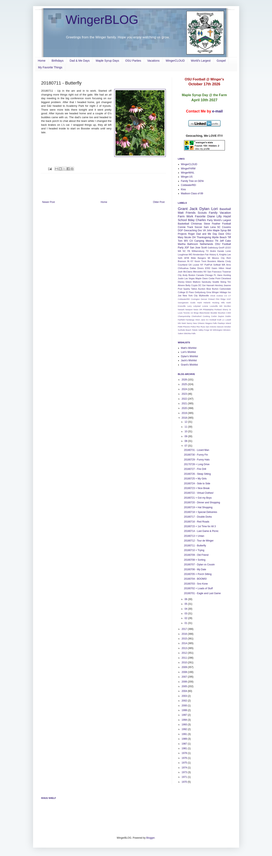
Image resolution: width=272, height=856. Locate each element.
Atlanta (220, 261)
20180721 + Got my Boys (198, 497)
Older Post (159, 202)
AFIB (186, 258)
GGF (229, 299)
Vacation (225, 212)
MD (220, 306)
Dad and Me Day (206, 233)
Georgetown (183, 302)
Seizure (220, 327)
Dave (221, 233)
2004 (185, 691)
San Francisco (214, 271)
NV (204, 271)
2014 (185, 643)
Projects (182, 233)
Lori (214, 209)
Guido (192, 302)
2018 (185, 417)
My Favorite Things (50, 67)
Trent (203, 261)
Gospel (221, 60)
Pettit (180, 327)
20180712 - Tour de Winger (198, 540)
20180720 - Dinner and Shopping (202, 502)
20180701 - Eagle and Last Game (202, 593)
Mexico (209, 240)
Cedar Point (214, 278)
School (182, 220)
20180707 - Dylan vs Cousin (199, 564)
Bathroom (192, 244)
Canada (200, 275)
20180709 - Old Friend (196, 555)
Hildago (223, 292)
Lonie (228, 251)
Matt (181, 212)
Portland (218, 309)
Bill (229, 230)
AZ (192, 313)
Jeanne (227, 285)
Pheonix (186, 327)
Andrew (219, 296)
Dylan (204, 209)
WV (186, 240)
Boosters (212, 261)
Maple (198, 278)
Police (193, 327)
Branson (182, 261)
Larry (189, 306)
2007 (185, 676)
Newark (181, 309)
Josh (180, 271)
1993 (185, 724)
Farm (181, 216)
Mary (180, 237)
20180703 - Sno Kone (196, 583)
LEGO (228, 247)
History (212, 254)
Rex (198, 327)
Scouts (202, 212)
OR (200, 309)
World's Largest (201, 60)
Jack (194, 209)
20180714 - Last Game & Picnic (201, 531)
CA (191, 240)
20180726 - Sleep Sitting (197, 473)
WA (223, 264)
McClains (187, 271)
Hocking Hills (218, 302)
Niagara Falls (211, 323)
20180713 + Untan (194, 536)
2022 (185, 398)
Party (210, 220)
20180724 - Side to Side (197, 483)
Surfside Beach (184, 330)
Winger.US (187, 176)
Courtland (183, 264)
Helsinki (207, 302)
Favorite (200, 216)
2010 (185, 662)
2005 (185, 686)
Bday (191, 220)
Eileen (189, 282)
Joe (179, 295)
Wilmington (217, 330)
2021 (185, 403)
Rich (228, 258)
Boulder (214, 313)
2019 (185, 413)
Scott (204, 247)
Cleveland (226, 278)
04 (186, 608)
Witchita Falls (189, 333)
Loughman (183, 254)
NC (184, 251)
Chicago (209, 275)
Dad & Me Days (80, 60)
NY (201, 264)
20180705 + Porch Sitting (197, 574)
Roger (191, 233)
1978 (185, 753)
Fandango (190, 320)
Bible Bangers (198, 258)
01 (186, 623)
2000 (185, 705)
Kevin (197, 261)
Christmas (196, 223)
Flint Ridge (220, 299)
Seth (180, 258)
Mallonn (197, 282)
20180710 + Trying (194, 550)
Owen (205, 278)
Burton (215, 289)
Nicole (187, 237)
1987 (185, 743)
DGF (180, 230)
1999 (185, 710)
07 (186, 445)
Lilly (219, 216)
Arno (228, 264)
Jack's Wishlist (189, 360)
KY (192, 261)
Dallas (193, 268)
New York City (190, 295)
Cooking (206, 316)
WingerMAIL (187, 172)
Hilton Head (225, 268)
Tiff (229, 237)
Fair (207, 254)
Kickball (213, 320)
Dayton (221, 316)
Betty (188, 285)
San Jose (195, 247)
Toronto (186, 313)
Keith (228, 302)
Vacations (153, 60)
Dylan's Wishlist (189, 356)
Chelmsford (197, 316)
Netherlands (206, 244)
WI (211, 330)
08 (186, 441)
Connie (182, 227)
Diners (200, 268)
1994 (185, 719)
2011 (185, 657)
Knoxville (182, 306)
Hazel (227, 216)
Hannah (210, 285)
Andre (213, 251)
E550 (207, 268)
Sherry (225, 309)
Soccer (198, 227)
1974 (185, 767)
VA (204, 230)
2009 (185, 667)
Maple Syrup (220, 230)
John (209, 230)
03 (186, 613)
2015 (185, 638)
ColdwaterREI (188, 185)
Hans (219, 275)
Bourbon (221, 313)
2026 (185, 379)
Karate (221, 251)
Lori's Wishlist (188, 352)
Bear (208, 289)
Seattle (215, 282)
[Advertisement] (103, 189)
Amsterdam (198, 254)
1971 (185, 777)
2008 (185, 672)
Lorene (205, 306)
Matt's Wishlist (189, 348)
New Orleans (198, 323)
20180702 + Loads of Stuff (198, 588)
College (181, 292)
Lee (229, 254)
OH (194, 237)
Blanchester (205, 313)
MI (209, 258)
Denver (204, 299)
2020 (185, 408)
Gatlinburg (213, 247)
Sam (206, 227)
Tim (229, 282)
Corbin (214, 316)
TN (216, 240)
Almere (181, 285)
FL (215, 275)
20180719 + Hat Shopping (198, 507)
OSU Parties (133, 60)
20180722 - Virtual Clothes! (198, 492)
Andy (185, 275)
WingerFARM (188, 168)
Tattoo (194, 289)
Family (213, 212)
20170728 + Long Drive (196, 464)
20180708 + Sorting (194, 559)
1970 (185, 781)
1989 (185, 738)
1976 (185, 758)
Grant (183, 209)
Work (189, 216)
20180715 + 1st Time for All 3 (200, 526)
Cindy (228, 261)
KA (207, 320)
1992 (185, 729)
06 (186, 599)
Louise (196, 264)
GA (190, 264)
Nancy (189, 323)
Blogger (150, 837)
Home (42, 60)
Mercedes (198, 271)
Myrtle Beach (219, 237)
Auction (201, 289)
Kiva (183, 189)
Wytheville (204, 295)
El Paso (190, 292)
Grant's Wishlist (189, 364)
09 (186, 436)
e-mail (217, 111)
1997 (185, 715)
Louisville (214, 306)
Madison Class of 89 (192, 193)
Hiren (197, 320)
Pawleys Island (224, 323)
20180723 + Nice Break (197, 488)
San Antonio (211, 327)
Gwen (214, 268)
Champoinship (184, 316)
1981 (185, 748)
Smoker (227, 327)
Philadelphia (208, 309)
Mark (184, 323)
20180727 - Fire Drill (195, 469)
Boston (192, 275)
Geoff (221, 247)
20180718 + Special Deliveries (200, 512)
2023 (185, 393)
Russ (203, 327)
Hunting (227, 275)
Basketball (183, 223)
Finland (211, 299)
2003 (185, 696)
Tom (180, 240)
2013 (185, 648)
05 (186, 604)
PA (188, 251)
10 (186, 431)
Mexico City (218, 258)
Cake (228, 240)
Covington (195, 299)
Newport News (191, 309)
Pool (180, 289)
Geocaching (190, 230)
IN (188, 261)
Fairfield (181, 320)
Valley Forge (203, 330)
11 (186, 426)
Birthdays (57, 60)
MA (179, 251)
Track (190, 227)
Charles (201, 220)
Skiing (223, 282)
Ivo (229, 292)
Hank (199, 302)
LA (223, 320)
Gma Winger (212, 292)
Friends (190, 212)
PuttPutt (208, 264)
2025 (185, 384)
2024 (185, 389)
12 (186, 421)
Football (226, 223)
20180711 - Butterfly (195, 545)
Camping (199, 240)
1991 (185, 734)
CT (229, 296)
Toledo (195, 330)
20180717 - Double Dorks (198, 516)
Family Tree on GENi (192, 181)
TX (207, 251)
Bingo (196, 313)
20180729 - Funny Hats (196, 459)
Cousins (226, 227)
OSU (228, 233)
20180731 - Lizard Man (196, 450)
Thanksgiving (204, 237)
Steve (207, 223)
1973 (185, 772)
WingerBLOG (102, 20)
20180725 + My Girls (195, 478)
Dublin (228, 316)
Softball (217, 264)
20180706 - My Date (195, 569)
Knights (222, 254)
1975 (185, 762)
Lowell (228, 320)
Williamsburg (198, 251)
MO (190, 254)
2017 (185, 629)
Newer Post (48, 202)
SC (219, 227)
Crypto (194, 285)
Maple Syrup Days (107, 60)
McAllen (227, 306)
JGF (186, 247)
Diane (211, 216)
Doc (200, 230)
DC (200, 285)
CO (225, 296)
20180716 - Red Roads (196, 521)
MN (179, 323)
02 (186, 618)
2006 (185, 681)
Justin (181, 278)
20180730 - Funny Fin (196, 454)
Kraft (219, 320)
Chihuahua (183, 268)
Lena (213, 227)
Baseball (225, 209)
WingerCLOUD (175, 60)
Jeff (222, 240)
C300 (228, 313)
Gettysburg (200, 292)
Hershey (219, 285)
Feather (216, 223)
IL (218, 254)
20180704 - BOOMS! (195, 578)
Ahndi (212, 296)
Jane (203, 320)
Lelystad (197, 306)
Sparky (186, 289)
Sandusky (206, 282)
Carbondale (225, 289)
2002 (185, 700)
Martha (181, 244)
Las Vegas (189, 278)
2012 (185, 652)
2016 (185, 634)
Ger (204, 285)
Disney (181, 282)
